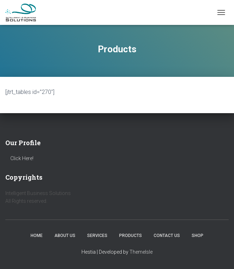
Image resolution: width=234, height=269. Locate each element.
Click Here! (21, 158)
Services (97, 235)
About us (64, 235)
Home (37, 235)
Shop (197, 235)
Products (130, 235)
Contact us (167, 235)
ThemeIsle (141, 252)
